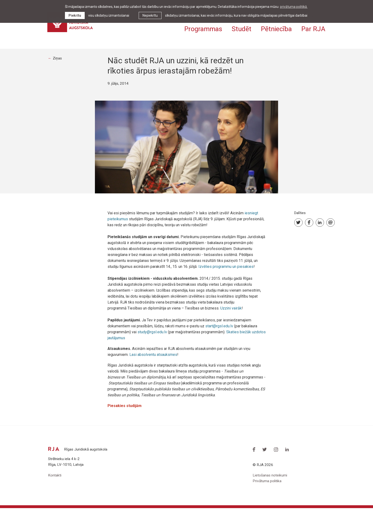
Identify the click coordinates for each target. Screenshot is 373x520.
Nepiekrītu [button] (150, 15)
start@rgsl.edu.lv (219, 337)
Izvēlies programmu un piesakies (226, 277)
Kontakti (55, 487)
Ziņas (58, 69)
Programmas (203, 28)
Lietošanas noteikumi (270, 487)
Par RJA (313, 28)
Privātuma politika (268, 493)
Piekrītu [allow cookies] (75, 15)
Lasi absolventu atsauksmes (153, 365)
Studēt (241, 28)
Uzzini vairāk (231, 319)
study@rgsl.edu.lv (152, 343)
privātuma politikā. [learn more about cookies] (294, 7)
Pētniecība (276, 28)
